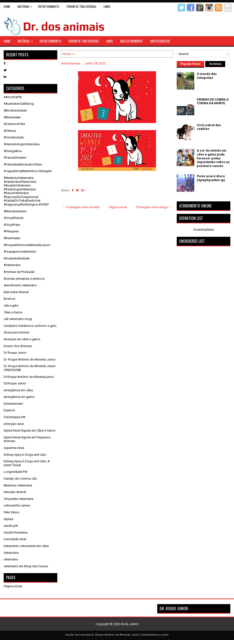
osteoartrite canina (17, 505)
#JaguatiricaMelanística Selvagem (28, 171)
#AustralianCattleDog (19, 103)
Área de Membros (131, 41)
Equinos (9, 410)
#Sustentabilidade (16, 258)
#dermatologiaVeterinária (21, 144)
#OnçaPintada (13, 218)
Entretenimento (48, 6)
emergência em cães (18, 390)
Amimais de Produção (19, 272)
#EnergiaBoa (13, 151)
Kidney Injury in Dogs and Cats (25, 454)
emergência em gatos (19, 397)
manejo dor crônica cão (20, 478)
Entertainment (13, 403)
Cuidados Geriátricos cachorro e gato (30, 326)
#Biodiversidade (15, 110)
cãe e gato (11, 305)
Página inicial (118, 207)
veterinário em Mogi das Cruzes (26, 566)
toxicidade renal (15, 539)
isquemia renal (14, 448)
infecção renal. (14, 424)
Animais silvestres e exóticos (24, 278)
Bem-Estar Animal (16, 292)
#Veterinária (12, 265)
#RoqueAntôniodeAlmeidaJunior (27, 245)
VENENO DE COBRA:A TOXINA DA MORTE (213, 101)
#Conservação (14, 137)
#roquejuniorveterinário (20, 251)
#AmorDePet (13, 97)
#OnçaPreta (12, 225)
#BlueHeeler (12, 117)
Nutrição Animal (15, 492)
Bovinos (9, 298)
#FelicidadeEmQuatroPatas (23, 164)
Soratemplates (203, 229)
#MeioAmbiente (15, 211)
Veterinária (11, 553)
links (107, 6)
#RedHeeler (12, 238)
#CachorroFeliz (14, 124)
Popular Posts (190, 64)
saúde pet (11, 525)
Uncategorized (160, 41)
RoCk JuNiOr (130, 624)
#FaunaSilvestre (15, 157)
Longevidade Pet (15, 472)
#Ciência (10, 131)
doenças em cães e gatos (22, 339)
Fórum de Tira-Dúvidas (81, 6)
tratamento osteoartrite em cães (26, 546)
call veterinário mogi (18, 319)
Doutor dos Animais (18, 346)
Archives (215, 64)
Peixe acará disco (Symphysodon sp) (211, 178)
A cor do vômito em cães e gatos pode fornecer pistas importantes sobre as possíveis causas (213, 158)
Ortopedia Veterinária (18, 499)
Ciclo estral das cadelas (209, 127)
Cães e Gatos (13, 312)
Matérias (26, 5)
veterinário (11, 559)
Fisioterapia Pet (14, 417)
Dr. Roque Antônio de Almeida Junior (30, 359)
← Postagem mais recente (80, 207)
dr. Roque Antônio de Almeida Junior (115, 634)
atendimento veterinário (20, 285)
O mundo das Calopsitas (207, 76)
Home (7, 6)
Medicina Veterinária (18, 485)
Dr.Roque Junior (15, 383)
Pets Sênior (12, 512)
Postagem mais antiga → (154, 207)
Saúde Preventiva (16, 532)
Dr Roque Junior (15, 352)
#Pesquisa (11, 231)
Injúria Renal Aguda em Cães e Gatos (29, 430)
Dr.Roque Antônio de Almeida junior (29, 377)
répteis (8, 519)
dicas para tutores (16, 332)
